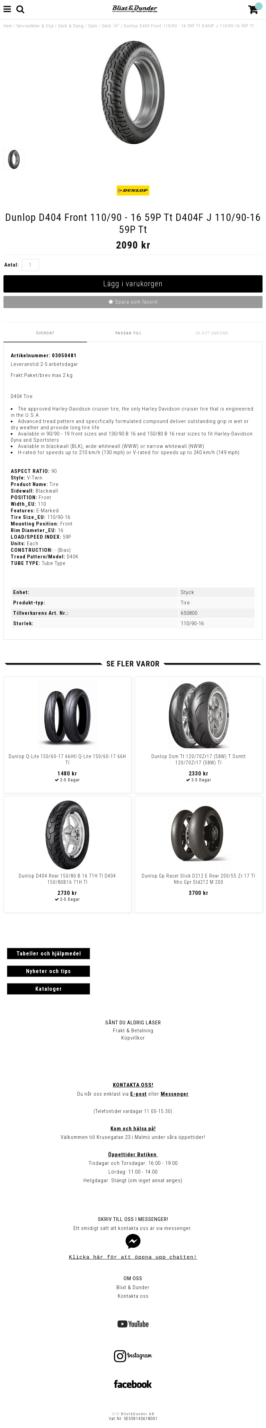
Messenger (175, 1094)
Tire (185, 603)
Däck (93, 26)
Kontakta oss (133, 1296)
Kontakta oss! (133, 1085)
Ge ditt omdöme (212, 333)
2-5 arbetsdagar (59, 364)
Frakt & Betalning (133, 1030)
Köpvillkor (133, 1038)
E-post (138, 1094)
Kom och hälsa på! (133, 1128)
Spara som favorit (133, 302)
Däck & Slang (71, 26)
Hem (7, 26)
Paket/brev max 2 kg (48, 375)
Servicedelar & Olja (35, 26)
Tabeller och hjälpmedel (48, 953)
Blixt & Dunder (133, 1287)
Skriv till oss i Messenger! (133, 1219)
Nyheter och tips (48, 971)
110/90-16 (192, 623)
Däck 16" (110, 26)
